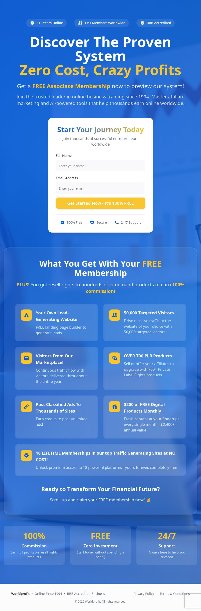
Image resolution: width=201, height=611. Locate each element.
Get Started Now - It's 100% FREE (100, 203)
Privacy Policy (143, 593)
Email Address (67, 178)
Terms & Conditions (175, 593)
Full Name (64, 155)
